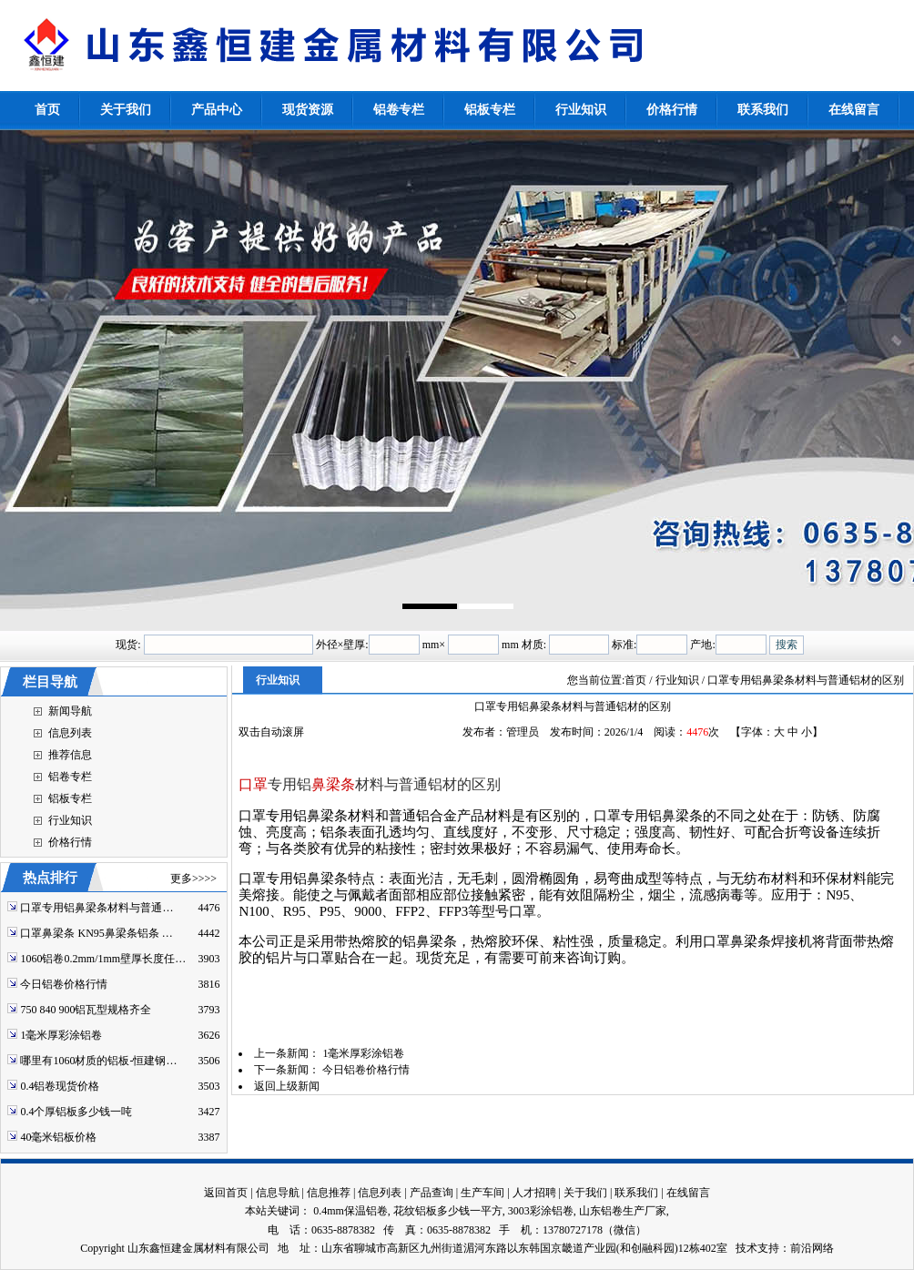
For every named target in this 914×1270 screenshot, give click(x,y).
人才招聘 (534, 1192)
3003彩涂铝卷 (541, 1210)
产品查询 (431, 1192)
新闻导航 (70, 711)
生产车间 (482, 1192)
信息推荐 (328, 1192)
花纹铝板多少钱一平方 (448, 1210)
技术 (746, 1248)
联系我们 (636, 1192)
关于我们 (585, 1192)
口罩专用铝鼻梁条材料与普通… (96, 907)
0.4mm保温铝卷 (350, 1210)
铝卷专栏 (70, 776)
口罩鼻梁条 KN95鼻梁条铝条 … (96, 933)
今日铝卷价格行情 (63, 984)
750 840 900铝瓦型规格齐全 (85, 1009)
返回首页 (226, 1192)
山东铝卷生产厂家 (622, 1210)
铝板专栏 (70, 798)
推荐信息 (70, 754)
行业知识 (70, 820)
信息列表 (70, 732)
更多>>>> (193, 878)
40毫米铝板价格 (58, 1137)
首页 (635, 680)
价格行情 (70, 842)
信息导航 (278, 1192)
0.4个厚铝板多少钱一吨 (76, 1111)
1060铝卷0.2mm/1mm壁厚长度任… (103, 958)
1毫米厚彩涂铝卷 (61, 1035)
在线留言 (688, 1192)
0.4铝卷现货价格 (59, 1086)
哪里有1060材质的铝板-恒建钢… (98, 1060)
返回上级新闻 (287, 1086)
